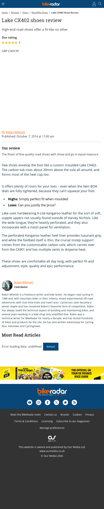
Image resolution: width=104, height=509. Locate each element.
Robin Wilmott (23, 282)
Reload (51, 346)
